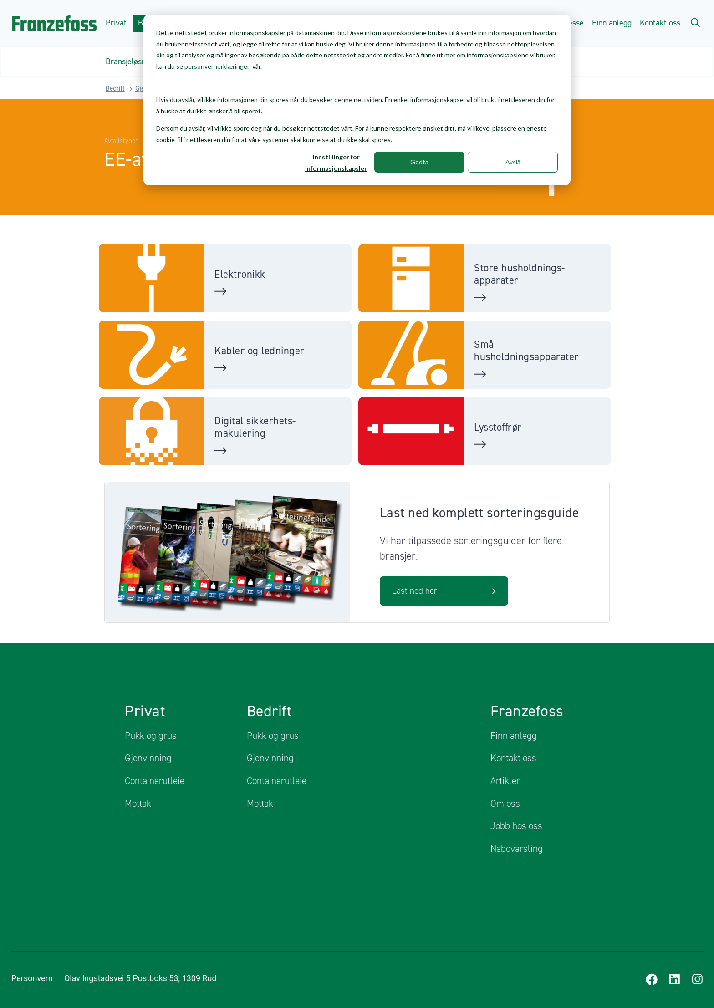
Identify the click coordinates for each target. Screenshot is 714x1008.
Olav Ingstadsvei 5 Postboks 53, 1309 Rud (153, 978)
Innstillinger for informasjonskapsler (336, 162)
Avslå (512, 162)
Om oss (505, 803)
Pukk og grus (151, 735)
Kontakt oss (660, 22)
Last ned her (444, 590)
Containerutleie (154, 780)
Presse (572, 22)
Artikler (505, 780)
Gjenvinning (148, 757)
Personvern (32, 978)
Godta (419, 162)
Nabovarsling (516, 848)
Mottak (138, 803)
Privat (115, 22)
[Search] (695, 22)
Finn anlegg (612, 22)
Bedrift (115, 88)
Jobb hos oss (516, 825)
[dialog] (357, 100)
